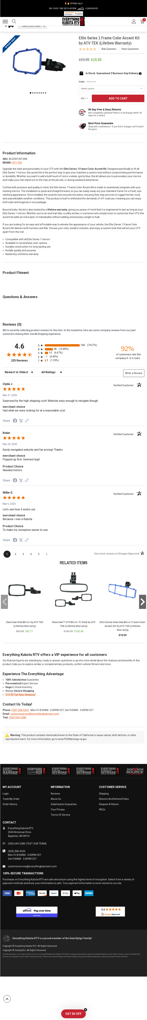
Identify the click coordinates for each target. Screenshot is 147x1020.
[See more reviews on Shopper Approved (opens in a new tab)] (27, 421)
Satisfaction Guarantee (64, 804)
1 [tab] (30, 93)
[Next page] (46, 554)
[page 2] (15, 554)
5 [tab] (39, 93)
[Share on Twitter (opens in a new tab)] (21, 420)
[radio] (73, 345)
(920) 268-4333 (20, 710)
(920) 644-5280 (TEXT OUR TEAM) (27, 843)
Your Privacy (58, 809)
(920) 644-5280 (17, 717)
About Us (56, 798)
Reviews (55, 793)
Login (6, 793)
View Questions (130, 49)
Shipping (104, 793)
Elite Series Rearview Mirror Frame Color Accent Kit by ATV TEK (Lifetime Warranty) (122, 626)
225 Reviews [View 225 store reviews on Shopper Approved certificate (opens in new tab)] (23, 360)
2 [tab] (32, 93)
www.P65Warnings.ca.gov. (72, 739)
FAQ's (102, 809)
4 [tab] (37, 93)
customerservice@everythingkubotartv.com (34, 713)
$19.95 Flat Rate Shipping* (20, 694)
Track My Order (11, 798)
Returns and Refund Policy (114, 798)
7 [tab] (43, 93)
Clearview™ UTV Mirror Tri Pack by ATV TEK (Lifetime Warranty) (73, 624)
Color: (87, 82)
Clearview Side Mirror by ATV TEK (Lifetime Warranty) (24, 624)
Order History (10, 804)
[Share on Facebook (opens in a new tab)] (15, 421)
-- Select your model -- (31, 26)
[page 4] (31, 554)
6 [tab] (41, 93)
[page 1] (7, 554)
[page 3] (23, 554)
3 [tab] (35, 93)
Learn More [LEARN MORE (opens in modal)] (91, 8)
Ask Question (109, 49)
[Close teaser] (85, 1010)
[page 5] (39, 554)
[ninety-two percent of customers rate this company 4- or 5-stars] (127, 352)
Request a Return (109, 804)
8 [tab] (45, 93)
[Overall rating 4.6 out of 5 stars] (19, 354)
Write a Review (133, 373)
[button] (73, 1013)
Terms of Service (60, 814)
